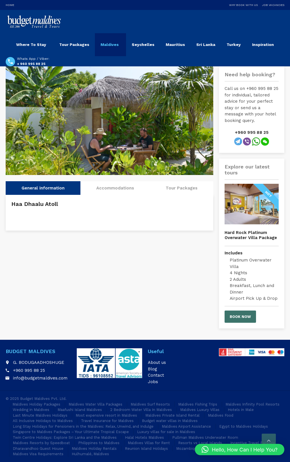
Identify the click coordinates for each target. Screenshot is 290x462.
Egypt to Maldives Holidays (243, 426)
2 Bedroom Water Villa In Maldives (141, 410)
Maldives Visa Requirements (38, 454)
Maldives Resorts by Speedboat (41, 443)
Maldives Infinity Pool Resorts (252, 404)
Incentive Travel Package (252, 443)
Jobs (153, 381)
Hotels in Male (241, 410)
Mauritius (175, 44)
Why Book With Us (243, 5)
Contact (156, 375)
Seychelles (143, 44)
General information (43, 188)
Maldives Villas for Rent (149, 443)
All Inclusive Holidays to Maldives (43, 421)
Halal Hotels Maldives (144, 437)
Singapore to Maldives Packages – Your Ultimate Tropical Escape (71, 432)
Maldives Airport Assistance (186, 426)
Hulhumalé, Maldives (90, 454)
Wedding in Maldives (31, 410)
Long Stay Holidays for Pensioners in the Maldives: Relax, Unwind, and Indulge (83, 426)
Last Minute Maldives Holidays (40, 415)
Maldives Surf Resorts (150, 404)
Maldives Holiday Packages (36, 404)
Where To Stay (31, 44)
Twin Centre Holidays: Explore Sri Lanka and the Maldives (65, 437)
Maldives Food (220, 415)
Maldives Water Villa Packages (95, 404)
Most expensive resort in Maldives (106, 415)
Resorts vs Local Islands (200, 443)
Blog (152, 369)
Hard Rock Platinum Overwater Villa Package (251, 235)
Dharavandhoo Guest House (38, 448)
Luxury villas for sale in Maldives (166, 432)
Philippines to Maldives (99, 443)
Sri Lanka (205, 44)
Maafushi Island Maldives (79, 410)
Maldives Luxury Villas (199, 410)
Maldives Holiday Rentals (94, 448)
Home (10, 5)
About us (157, 362)
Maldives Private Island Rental (172, 415)
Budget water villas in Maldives (170, 421)
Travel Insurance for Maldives (107, 421)
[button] (239, 449)
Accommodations (115, 188)
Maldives (110, 44)
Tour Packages (74, 44)
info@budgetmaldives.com (40, 378)
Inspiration (263, 44)
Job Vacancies (273, 5)
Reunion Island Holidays (146, 448)
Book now (240, 317)
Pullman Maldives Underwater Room (205, 437)
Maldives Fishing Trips (197, 404)
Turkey (234, 44)
